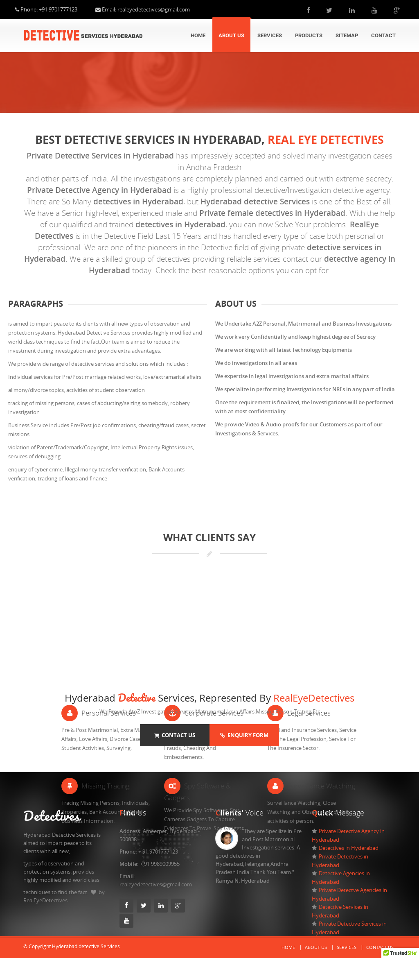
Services (269, 35)
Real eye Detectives (326, 139)
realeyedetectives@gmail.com (162, 9)
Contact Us (174, 735)
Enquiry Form (244, 735)
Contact (383, 35)
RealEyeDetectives (313, 697)
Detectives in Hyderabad (348, 848)
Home (198, 35)
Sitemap (347, 35)
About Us (231, 35)
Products (308, 35)
